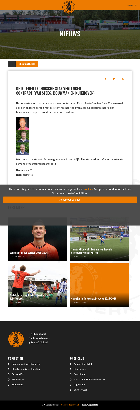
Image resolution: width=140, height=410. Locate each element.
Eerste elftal (18, 374)
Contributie (79, 374)
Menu (132, 5)
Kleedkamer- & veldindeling (26, 369)
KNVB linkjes (18, 379)
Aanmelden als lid (83, 364)
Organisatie (79, 384)
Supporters (17, 384)
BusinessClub (80, 389)
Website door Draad (70, 404)
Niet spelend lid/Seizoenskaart (89, 379)
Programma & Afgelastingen (26, 364)
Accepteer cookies (70, 199)
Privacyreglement (90, 404)
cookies (88, 189)
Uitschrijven (80, 369)
